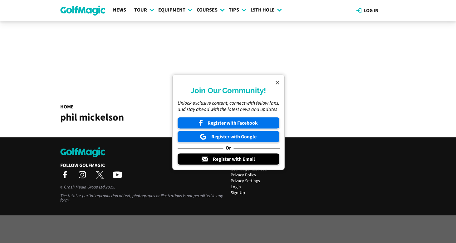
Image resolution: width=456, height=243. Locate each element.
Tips (237, 10)
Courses (211, 10)
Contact (238, 163)
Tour (144, 10)
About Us (239, 157)
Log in (367, 10)
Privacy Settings (245, 181)
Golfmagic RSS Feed (249, 169)
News (119, 10)
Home (67, 107)
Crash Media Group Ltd (84, 187)
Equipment (175, 10)
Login (236, 187)
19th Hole (266, 10)
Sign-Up (238, 193)
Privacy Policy (243, 175)
